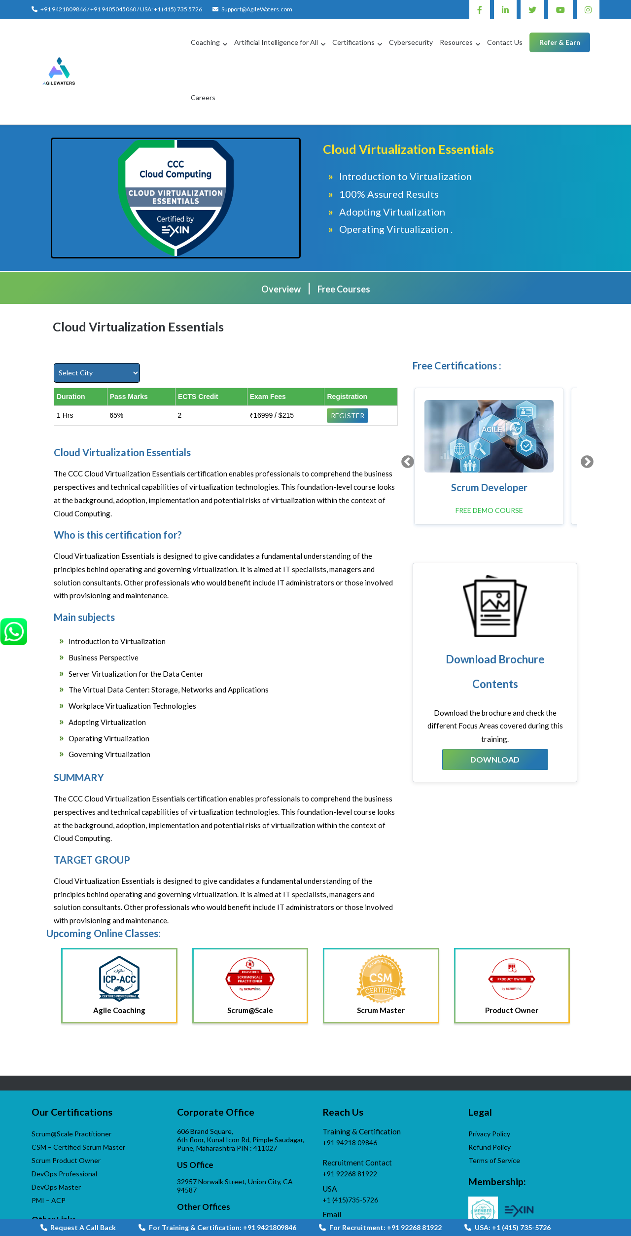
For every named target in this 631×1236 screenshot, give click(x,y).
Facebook (479, 9)
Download (495, 705)
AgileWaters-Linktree (355, 1191)
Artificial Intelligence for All (245, 44)
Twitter (532, 9)
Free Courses (343, 237)
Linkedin (505, 9)
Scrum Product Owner (66, 1109)
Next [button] (585, 407)
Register (347, 364)
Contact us (198, 1197)
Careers (578, 44)
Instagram (588, 9)
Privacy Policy (489, 1082)
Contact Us (474, 44)
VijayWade (48, 1201)
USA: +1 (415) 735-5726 (507, 1227)
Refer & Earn (529, 44)
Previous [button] (405, 407)
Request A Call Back (78, 1227)
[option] (492, 403)
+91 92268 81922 (349, 1122)
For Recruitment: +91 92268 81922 (380, 1227)
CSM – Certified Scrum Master (78, 1095)
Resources (425, 44)
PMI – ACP (49, 1149)
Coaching (174, 44)
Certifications (323, 44)
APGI (40, 1187)
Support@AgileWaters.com (256, 9)
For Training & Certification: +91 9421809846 (217, 1227)
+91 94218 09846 (349, 1091)
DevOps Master (56, 1135)
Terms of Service (494, 1109)
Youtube (560, 9)
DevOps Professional (64, 1122)
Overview (281, 237)
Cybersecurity (380, 44)
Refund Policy (489, 1095)
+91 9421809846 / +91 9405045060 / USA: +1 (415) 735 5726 (121, 9)
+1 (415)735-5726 (350, 1148)
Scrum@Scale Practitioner (71, 1082)
